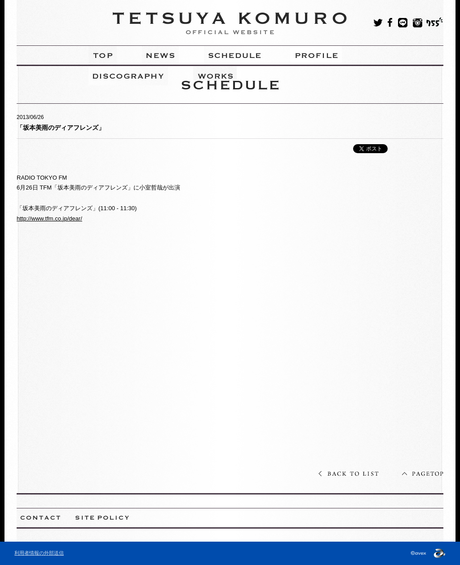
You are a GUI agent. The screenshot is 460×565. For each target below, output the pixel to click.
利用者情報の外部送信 (39, 553)
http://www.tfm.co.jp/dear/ (49, 218)
